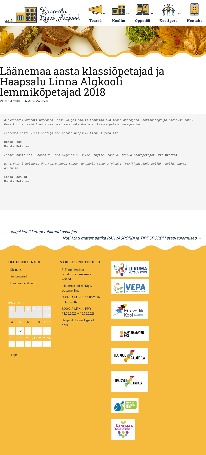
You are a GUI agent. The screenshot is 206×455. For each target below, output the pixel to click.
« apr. (13, 355)
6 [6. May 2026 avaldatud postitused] (28, 322)
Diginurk (15, 270)
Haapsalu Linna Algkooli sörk (78, 322)
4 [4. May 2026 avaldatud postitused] (12, 322)
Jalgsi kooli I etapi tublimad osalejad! (41, 231)
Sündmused (18, 276)
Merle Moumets (37, 101)
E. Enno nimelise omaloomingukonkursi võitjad (77, 274)
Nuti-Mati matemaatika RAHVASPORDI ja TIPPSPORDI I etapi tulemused (132, 238)
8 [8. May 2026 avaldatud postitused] (39, 322)
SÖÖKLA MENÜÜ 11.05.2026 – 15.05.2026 (81, 299)
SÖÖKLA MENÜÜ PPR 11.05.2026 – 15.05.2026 (78, 311)
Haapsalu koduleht (23, 283)
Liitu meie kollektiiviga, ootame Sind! (77, 288)
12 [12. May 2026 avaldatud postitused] (20, 331)
